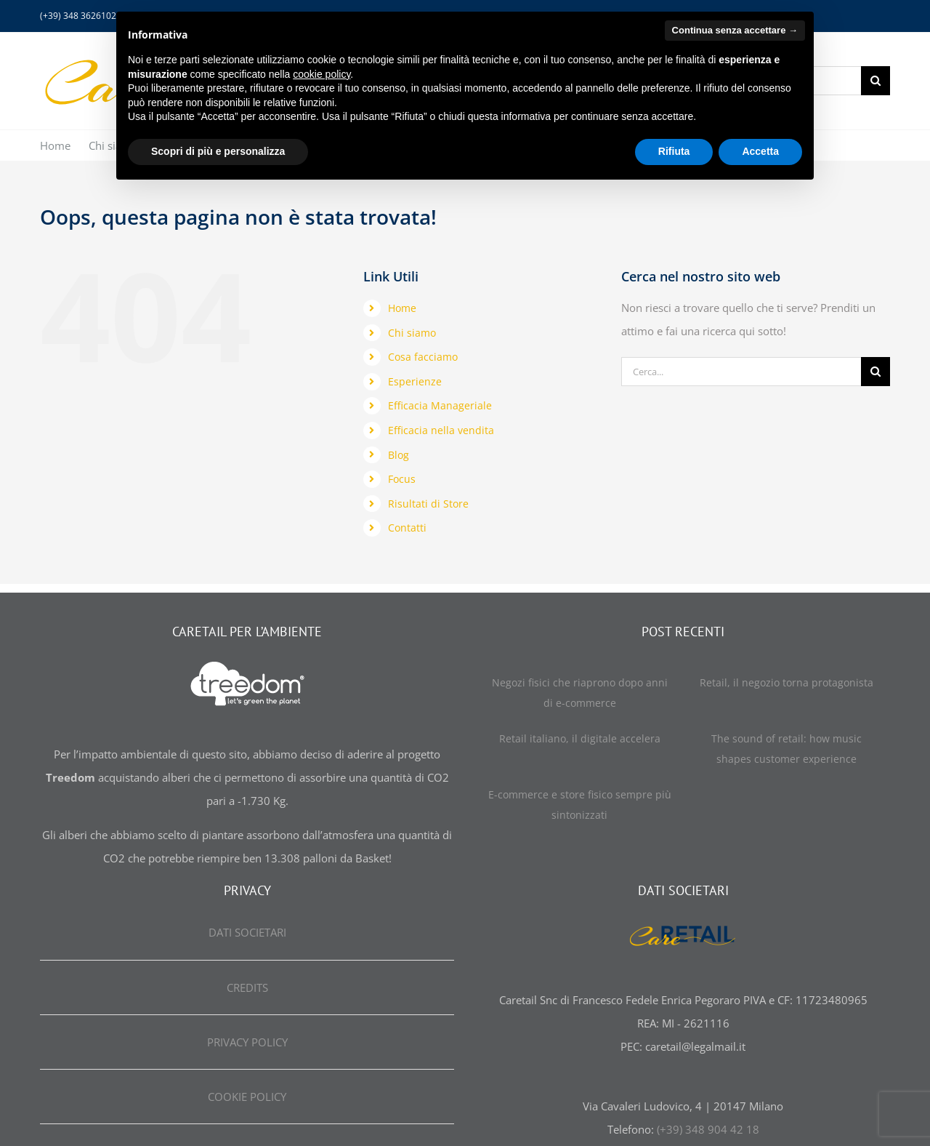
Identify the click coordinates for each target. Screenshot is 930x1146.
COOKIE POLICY (247, 1096)
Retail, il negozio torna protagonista (786, 682)
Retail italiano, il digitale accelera (579, 738)
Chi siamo (412, 333)
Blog (398, 455)
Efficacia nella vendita (441, 430)
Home (402, 308)
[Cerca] (875, 80)
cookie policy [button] (321, 74)
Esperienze (415, 381)
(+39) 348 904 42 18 (708, 1129)
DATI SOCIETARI (247, 932)
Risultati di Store (428, 503)
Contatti (407, 527)
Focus (402, 479)
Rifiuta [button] (674, 151)
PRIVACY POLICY (247, 1042)
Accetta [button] (760, 151)
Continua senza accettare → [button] (735, 30)
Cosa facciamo (423, 357)
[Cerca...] (741, 371)
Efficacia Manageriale (440, 405)
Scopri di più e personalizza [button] (218, 151)
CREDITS (247, 987)
